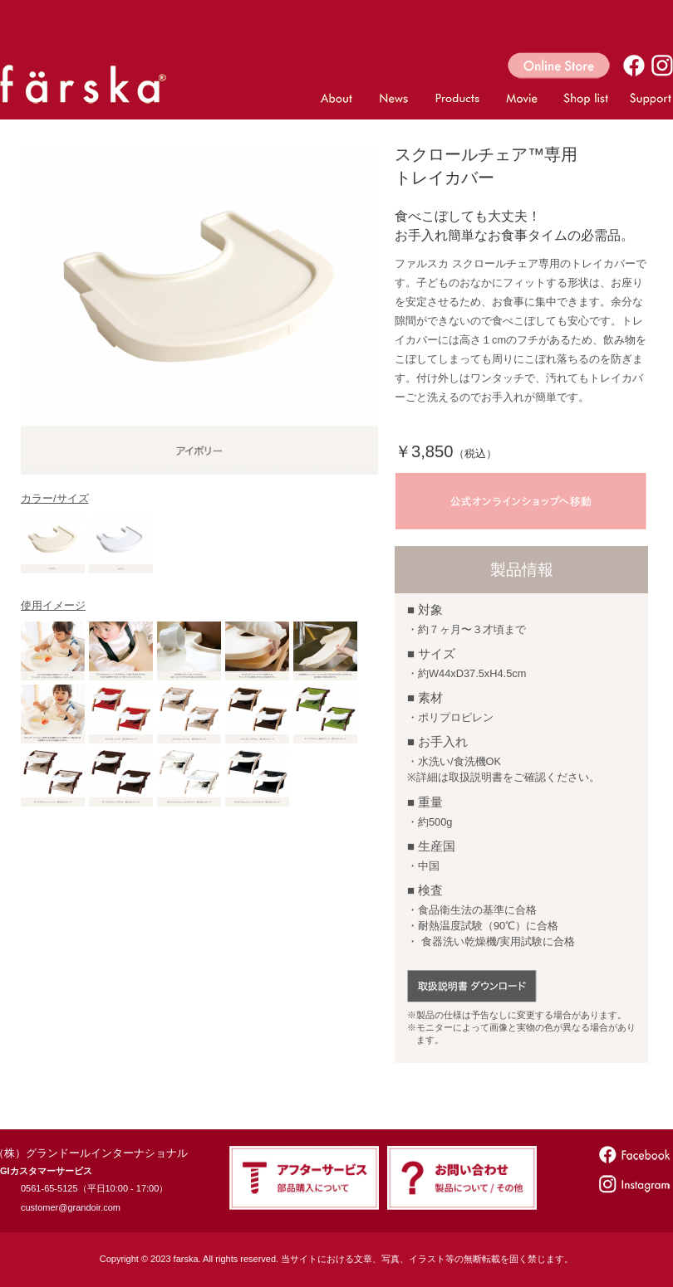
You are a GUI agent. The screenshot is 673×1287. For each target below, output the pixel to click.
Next (359, 310)
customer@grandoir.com (70, 1207)
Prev (39, 310)
